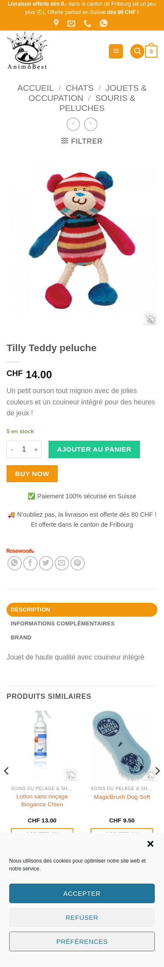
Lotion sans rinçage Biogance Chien (42, 800)
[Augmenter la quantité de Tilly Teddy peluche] (36, 449)
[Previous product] (91, 124)
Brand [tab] (21, 637)
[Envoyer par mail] (62, 563)
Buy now (32, 473)
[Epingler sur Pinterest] (77, 563)
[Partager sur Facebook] (30, 563)
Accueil (35, 88)
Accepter (82, 893)
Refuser (82, 917)
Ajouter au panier (94, 449)
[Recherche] (137, 51)
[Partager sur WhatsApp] (14, 563)
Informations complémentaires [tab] (63, 623)
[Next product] (73, 124)
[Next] (157, 788)
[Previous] (7, 788)
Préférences (82, 941)
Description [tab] (30, 609)
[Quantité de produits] (24, 449)
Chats (80, 88)
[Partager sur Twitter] (46, 563)
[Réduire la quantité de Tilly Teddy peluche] (12, 449)
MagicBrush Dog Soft (122, 797)
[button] (150, 843)
